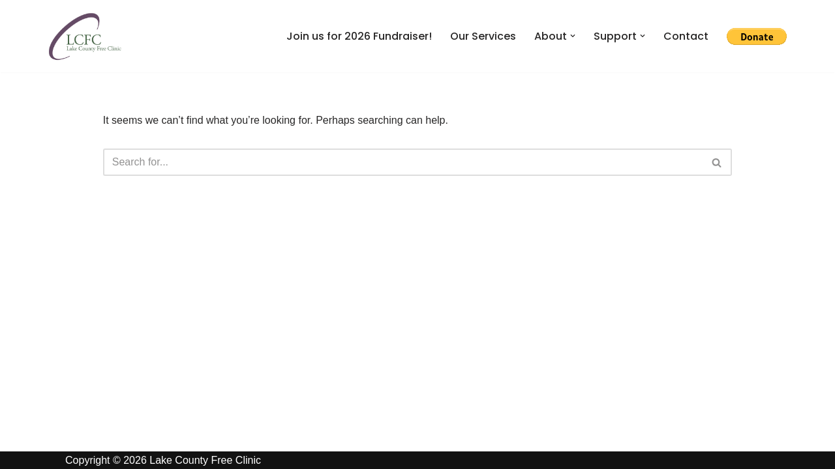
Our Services (483, 36)
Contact (685, 36)
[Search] (403, 162)
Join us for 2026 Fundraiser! (359, 36)
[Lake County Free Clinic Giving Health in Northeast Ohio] (85, 36)
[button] (572, 35)
